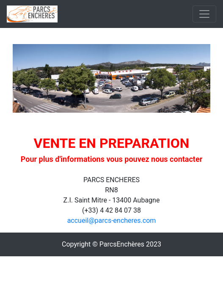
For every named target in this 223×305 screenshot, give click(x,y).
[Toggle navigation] (204, 14)
